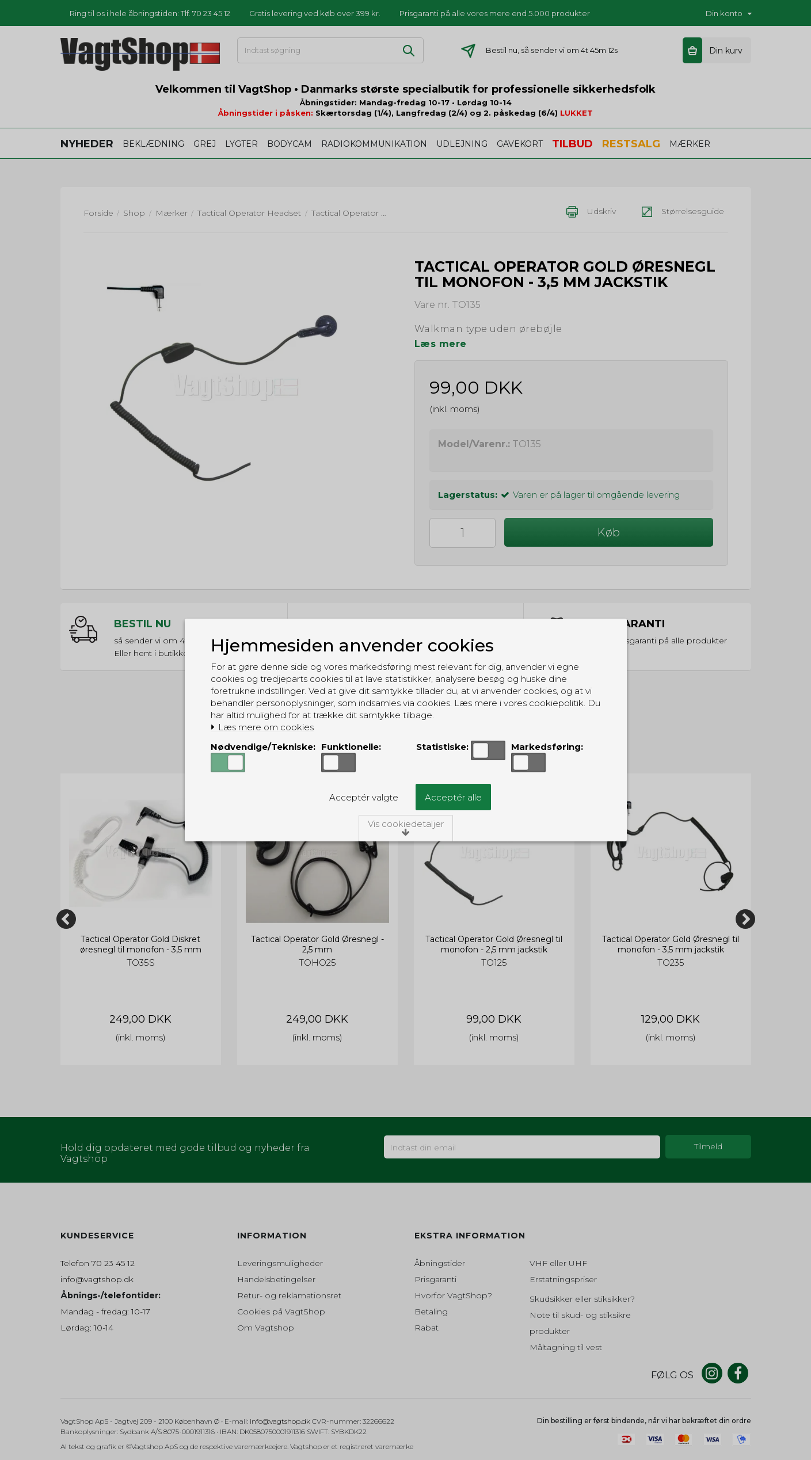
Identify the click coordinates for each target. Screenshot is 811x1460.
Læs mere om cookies (262, 727)
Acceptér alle (453, 797)
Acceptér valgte (363, 797)
